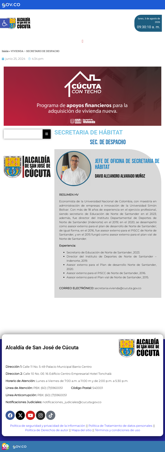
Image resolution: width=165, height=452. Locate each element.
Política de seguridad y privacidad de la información (47, 425)
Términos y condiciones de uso (117, 430)
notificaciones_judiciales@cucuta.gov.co (72, 402)
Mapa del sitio (82, 430)
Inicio (5, 51)
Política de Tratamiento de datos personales (120, 425)
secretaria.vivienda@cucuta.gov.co (118, 288)
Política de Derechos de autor (46, 430)
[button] (82, 41)
